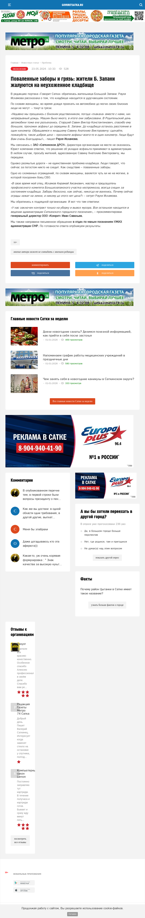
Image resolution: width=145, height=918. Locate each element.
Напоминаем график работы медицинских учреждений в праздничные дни (84, 357)
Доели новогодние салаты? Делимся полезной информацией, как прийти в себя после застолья (87, 333)
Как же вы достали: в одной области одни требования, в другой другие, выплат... (41, 513)
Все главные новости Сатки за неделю (72, 401)
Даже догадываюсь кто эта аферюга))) (41, 543)
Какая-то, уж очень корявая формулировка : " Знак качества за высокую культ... (42, 560)
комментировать (40, 265)
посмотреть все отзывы (20, 840)
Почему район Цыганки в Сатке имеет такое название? (105, 591)
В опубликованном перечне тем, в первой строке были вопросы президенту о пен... (42, 495)
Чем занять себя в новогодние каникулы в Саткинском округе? (88, 379)
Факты (86, 579)
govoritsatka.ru (72, 5)
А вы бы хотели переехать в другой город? (106, 514)
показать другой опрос (107, 557)
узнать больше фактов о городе (107, 605)
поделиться (104, 265)
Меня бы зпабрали (35, 529)
